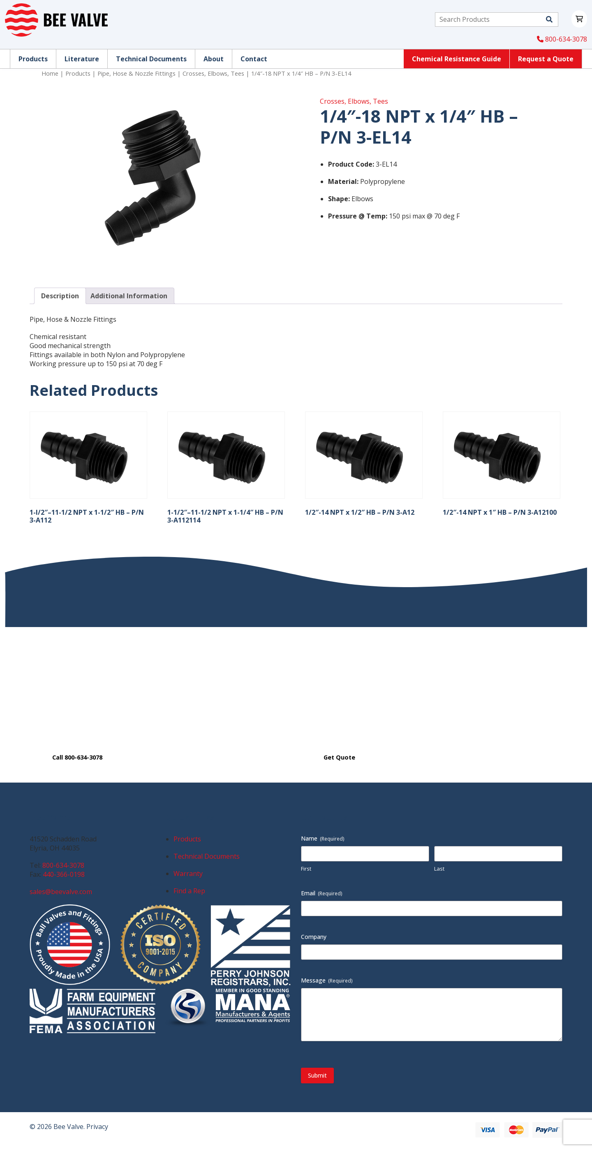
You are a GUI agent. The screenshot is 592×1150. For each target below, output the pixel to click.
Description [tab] (60, 295)
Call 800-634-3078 (77, 757)
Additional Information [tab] (128, 295)
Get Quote (339, 757)
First (306, 868)
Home (50, 73)
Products (77, 73)
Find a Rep (189, 890)
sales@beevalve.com (61, 891)
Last (439, 868)
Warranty (188, 873)
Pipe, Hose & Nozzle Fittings (136, 73)
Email (321, 893)
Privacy (97, 1126)
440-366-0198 (64, 874)
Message (327, 980)
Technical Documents (206, 856)
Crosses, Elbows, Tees (213, 73)
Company (313, 937)
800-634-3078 (562, 39)
